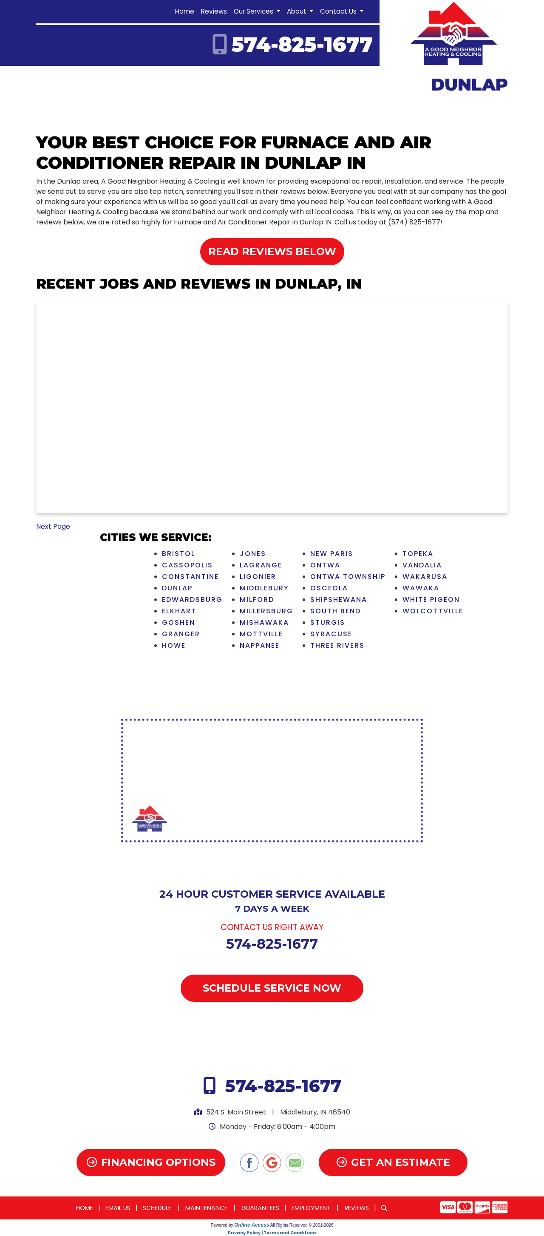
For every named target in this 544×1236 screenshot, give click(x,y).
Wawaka (420, 588)
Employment (311, 1208)
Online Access (251, 1225)
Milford (257, 599)
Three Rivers (337, 645)
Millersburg (266, 611)
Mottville (261, 634)
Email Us (117, 1208)
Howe (174, 645)
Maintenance (206, 1208)
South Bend (335, 611)
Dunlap (177, 588)
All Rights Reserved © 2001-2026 (302, 1225)
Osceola (329, 588)
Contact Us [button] (339, 11)
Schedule (157, 1208)
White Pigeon (431, 599)
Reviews (214, 11)
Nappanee (260, 645)
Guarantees (260, 1208)
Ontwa (325, 565)
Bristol (178, 553)
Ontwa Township (347, 576)
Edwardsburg (192, 599)
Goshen (178, 622)
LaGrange (261, 565)
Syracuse (331, 634)
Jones (253, 553)
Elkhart (179, 611)
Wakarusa (425, 576)
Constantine (190, 576)
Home (184, 11)
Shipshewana (338, 599)
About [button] (297, 11)
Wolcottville (432, 611)
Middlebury (264, 588)
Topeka (418, 553)
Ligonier (258, 576)
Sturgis (327, 622)
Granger (181, 634)
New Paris (331, 553)
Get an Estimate (393, 1162)
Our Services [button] (254, 11)
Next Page (53, 526)
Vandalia (422, 565)
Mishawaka (264, 622)
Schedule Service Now (272, 988)
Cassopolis (187, 565)
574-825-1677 (302, 44)
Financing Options (151, 1162)
